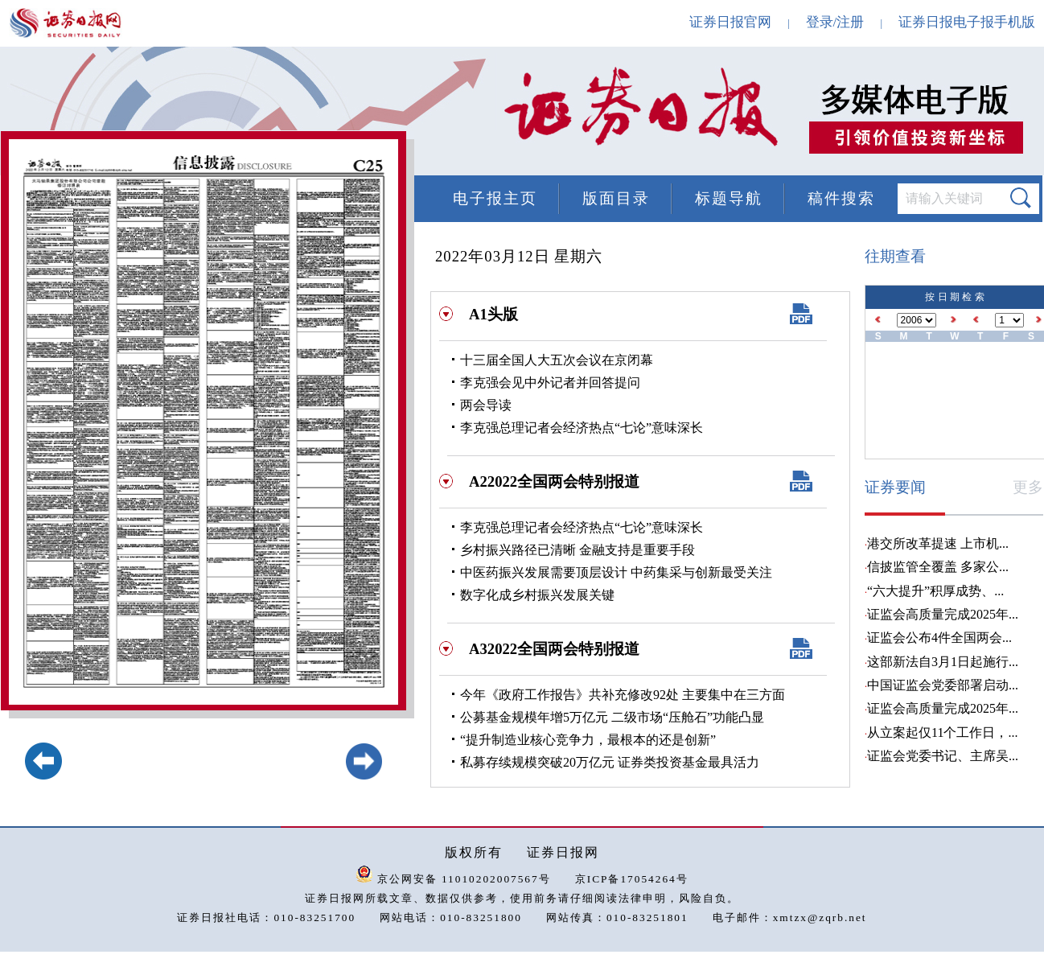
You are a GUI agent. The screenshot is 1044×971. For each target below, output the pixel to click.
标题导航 (728, 198)
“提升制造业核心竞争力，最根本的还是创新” (588, 740)
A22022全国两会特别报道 (554, 481)
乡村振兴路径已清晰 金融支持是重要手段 (577, 550)
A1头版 (493, 314)
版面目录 (616, 198)
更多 (1028, 487)
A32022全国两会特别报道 (554, 648)
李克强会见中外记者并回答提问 (550, 382)
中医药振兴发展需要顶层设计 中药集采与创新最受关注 (616, 572)
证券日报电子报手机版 (966, 22)
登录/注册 (835, 22)
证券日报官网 (730, 22)
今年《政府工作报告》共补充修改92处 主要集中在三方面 (622, 695)
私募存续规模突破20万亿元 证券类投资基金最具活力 (609, 762)
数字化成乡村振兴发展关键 (537, 595)
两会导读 (486, 405)
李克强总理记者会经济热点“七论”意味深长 (581, 427)
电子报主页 (495, 198)
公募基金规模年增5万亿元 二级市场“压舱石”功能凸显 (612, 717)
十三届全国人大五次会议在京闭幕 (556, 360)
